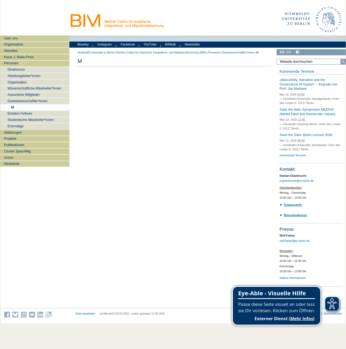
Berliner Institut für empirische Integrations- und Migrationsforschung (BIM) (161, 52)
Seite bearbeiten (85, 313)
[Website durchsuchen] (311, 62)
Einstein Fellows (20, 113)
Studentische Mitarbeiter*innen (31, 120)
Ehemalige (16, 126)
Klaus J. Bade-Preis (19, 57)
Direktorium (16, 69)
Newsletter (192, 44)
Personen (11, 63)
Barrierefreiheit (333, 313)
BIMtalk (170, 44)
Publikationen (14, 145)
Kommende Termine (297, 71)
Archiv (9, 158)
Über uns (11, 38)
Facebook (128, 44)
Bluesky (83, 44)
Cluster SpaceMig (17, 151)
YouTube (150, 44)
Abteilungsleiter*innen (24, 76)
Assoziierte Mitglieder (24, 95)
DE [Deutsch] (282, 52)
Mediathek (12, 164)
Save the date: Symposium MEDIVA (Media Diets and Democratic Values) (307, 111)
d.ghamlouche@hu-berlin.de (297, 180)
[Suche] (343, 62)
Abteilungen (13, 132)
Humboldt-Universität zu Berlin (96, 52)
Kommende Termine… (294, 155)
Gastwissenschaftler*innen (28, 101)
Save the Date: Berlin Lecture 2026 (306, 135)
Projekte (10, 138)
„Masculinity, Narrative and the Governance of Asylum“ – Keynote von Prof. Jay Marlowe (308, 84)
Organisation (13, 44)
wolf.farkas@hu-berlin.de (294, 240)
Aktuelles (11, 51)
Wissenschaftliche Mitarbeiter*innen (34, 88)
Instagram (104, 44)
